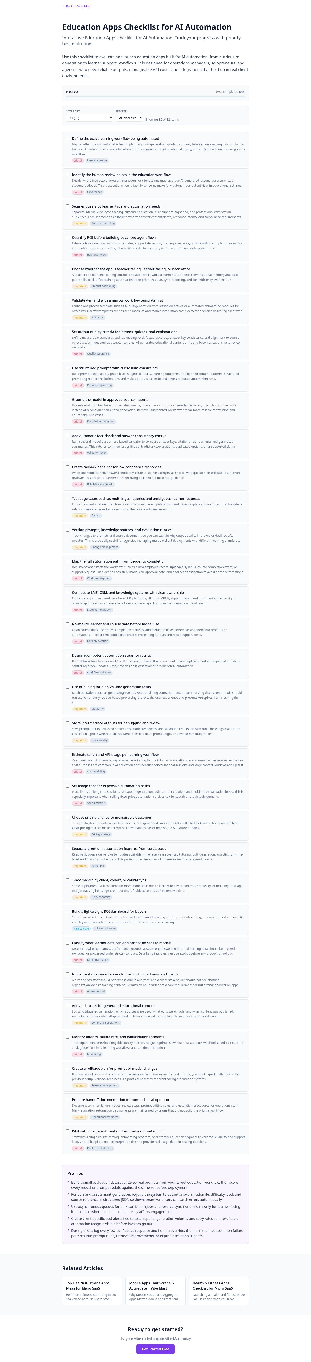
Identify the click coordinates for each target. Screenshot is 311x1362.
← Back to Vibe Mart (76, 6)
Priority (122, 111)
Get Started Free (155, 1349)
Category (73, 111)
